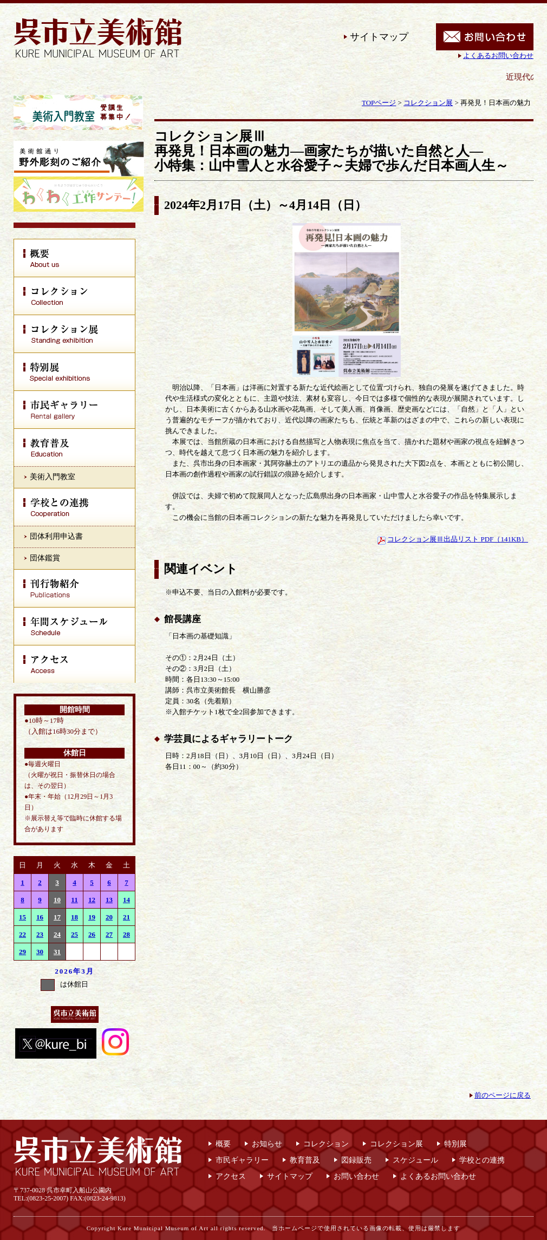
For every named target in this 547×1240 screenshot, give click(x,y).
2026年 (68, 971)
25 (74, 934)
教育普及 (305, 1160)
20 (109, 917)
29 (22, 952)
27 (109, 934)
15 (22, 917)
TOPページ (379, 103)
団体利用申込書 (56, 536)
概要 (223, 1144)
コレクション (326, 1144)
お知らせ (267, 1144)
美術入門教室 (52, 477)
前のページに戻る (502, 1095)
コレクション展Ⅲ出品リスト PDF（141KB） (457, 539)
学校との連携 (482, 1160)
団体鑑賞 (45, 558)
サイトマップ (379, 36)
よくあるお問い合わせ (498, 55)
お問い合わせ (356, 1176)
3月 (87, 971)
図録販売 (356, 1160)
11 (74, 900)
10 (57, 900)
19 (91, 917)
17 (57, 917)
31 (57, 952)
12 (91, 900)
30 (39, 952)
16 (39, 917)
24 (57, 934)
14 (126, 900)
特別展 (455, 1144)
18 (74, 917)
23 (39, 934)
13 (109, 900)
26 (91, 934)
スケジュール (415, 1160)
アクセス (231, 1176)
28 (126, 934)
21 (126, 917)
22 (22, 934)
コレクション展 (428, 103)
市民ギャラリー (242, 1160)
